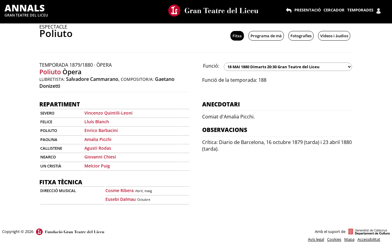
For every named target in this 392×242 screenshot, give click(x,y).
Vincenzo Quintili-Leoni (108, 113)
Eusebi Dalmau (120, 199)
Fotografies (300, 35)
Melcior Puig (97, 166)
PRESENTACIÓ (307, 10)
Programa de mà (266, 35)
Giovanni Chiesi (100, 157)
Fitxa (237, 35)
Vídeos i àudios (334, 35)
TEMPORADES (360, 10)
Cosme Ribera (119, 190)
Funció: (211, 66)
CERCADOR (334, 10)
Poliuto (50, 72)
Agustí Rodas (97, 148)
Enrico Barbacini (101, 130)
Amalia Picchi (97, 139)
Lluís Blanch (96, 121)
